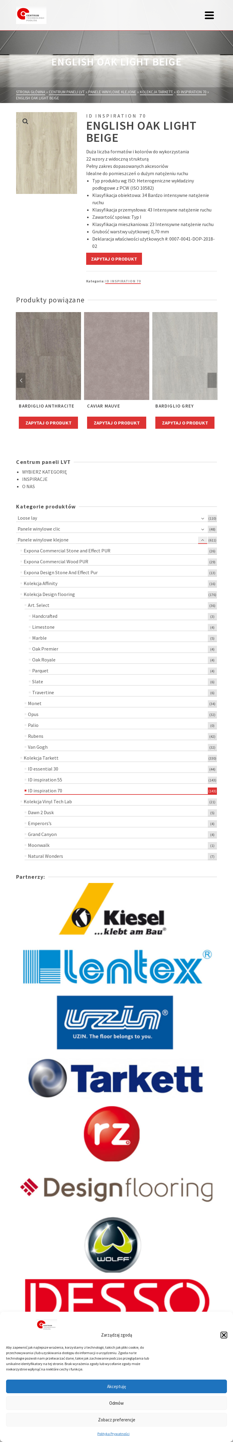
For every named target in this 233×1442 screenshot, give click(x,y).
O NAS (28, 486)
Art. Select (38, 605)
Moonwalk (38, 845)
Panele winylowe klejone (43, 540)
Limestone (43, 627)
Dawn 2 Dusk (41, 812)
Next (212, 380)
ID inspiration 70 (123, 281)
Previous (20, 380)
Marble (39, 638)
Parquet (40, 671)
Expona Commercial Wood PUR (56, 561)
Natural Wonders (45, 856)
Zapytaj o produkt (114, 259)
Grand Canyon (42, 834)
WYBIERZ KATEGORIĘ (44, 472)
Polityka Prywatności (113, 1433)
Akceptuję (116, 1386)
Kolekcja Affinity (40, 583)
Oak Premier (45, 649)
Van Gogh (38, 747)
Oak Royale (44, 660)
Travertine (43, 692)
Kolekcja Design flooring (49, 594)
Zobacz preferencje (116, 1420)
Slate (37, 681)
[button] (224, 1335)
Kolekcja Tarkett (41, 758)
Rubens (35, 736)
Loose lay (27, 518)
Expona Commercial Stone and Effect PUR (67, 551)
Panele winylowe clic (39, 529)
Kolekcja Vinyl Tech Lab (48, 801)
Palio (33, 725)
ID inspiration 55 (45, 780)
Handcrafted (44, 616)
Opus (33, 714)
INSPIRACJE (35, 479)
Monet (35, 703)
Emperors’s (40, 823)
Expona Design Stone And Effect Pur (61, 572)
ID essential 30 (43, 769)
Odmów (116, 1403)
